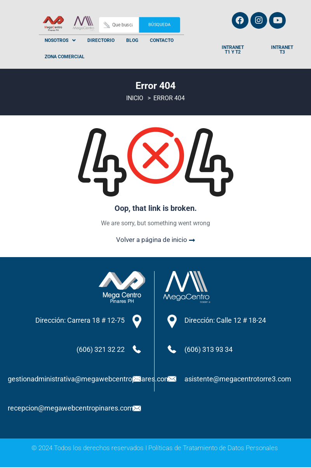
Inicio (134, 99)
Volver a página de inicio (155, 240)
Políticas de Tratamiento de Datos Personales (213, 448)
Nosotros (60, 40)
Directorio (101, 40)
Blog (132, 40)
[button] (60, 40)
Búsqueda (159, 24)
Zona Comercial (65, 56)
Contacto (162, 40)
